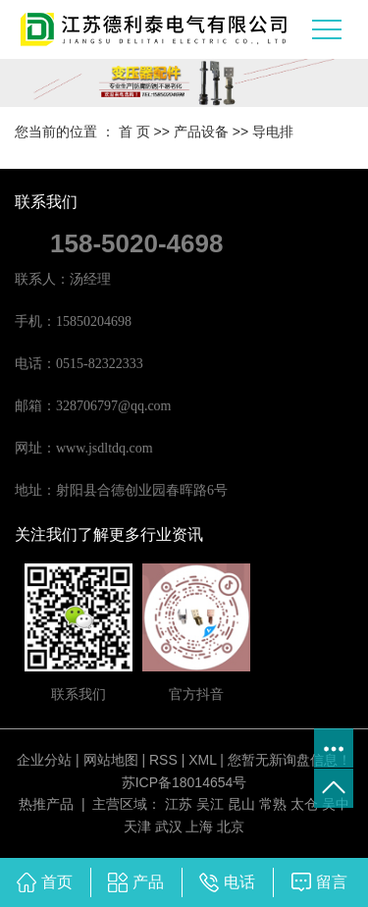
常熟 (273, 804)
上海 (199, 826)
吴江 (210, 804)
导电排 (272, 131)
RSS (163, 760)
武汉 (169, 826)
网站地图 (110, 760)
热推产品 (46, 804)
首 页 (134, 131)
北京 (230, 826)
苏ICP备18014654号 (184, 782)
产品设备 (201, 131)
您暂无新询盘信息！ (289, 760)
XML (202, 760)
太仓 (304, 804)
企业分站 (44, 760)
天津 (137, 826)
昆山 (241, 804)
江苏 (178, 804)
